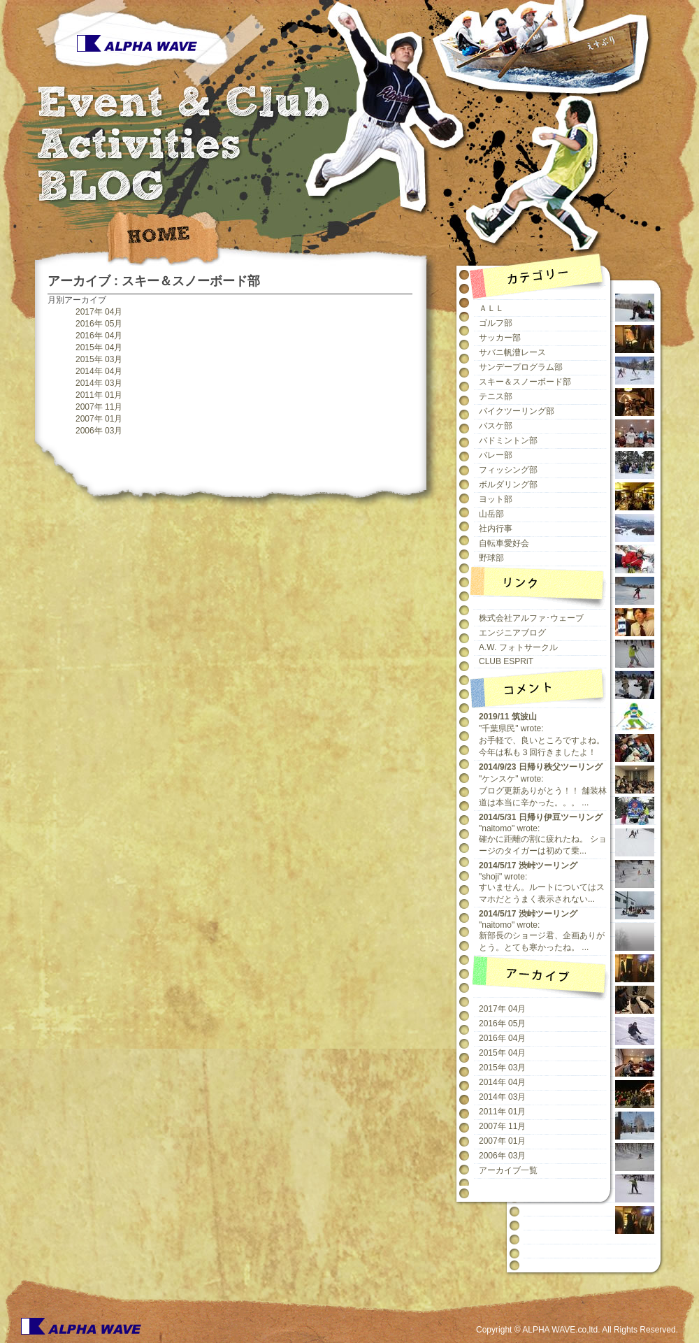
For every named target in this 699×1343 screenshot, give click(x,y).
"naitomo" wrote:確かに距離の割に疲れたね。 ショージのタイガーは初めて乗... (543, 834)
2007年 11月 (98, 407)
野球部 (491, 558)
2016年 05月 (98, 324)
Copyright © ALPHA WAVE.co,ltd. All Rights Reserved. (577, 1330)
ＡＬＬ (491, 308)
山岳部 (491, 514)
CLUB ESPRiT (506, 661)
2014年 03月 (98, 383)
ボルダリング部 (508, 484)
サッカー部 (500, 338)
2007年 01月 (98, 419)
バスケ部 (495, 426)
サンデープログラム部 (521, 367)
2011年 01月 (98, 395)
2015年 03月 (98, 359)
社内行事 (495, 528)
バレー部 (495, 455)
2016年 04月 (98, 335)
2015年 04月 (98, 347)
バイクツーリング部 (516, 411)
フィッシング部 (508, 470)
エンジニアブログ (512, 633)
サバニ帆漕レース (512, 352)
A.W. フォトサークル (518, 647)
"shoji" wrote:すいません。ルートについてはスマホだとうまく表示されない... (542, 882)
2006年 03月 (98, 431)
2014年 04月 (98, 371)
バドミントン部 (508, 440)
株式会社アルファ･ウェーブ (531, 618)
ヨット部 (495, 499)
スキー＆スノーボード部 (525, 382)
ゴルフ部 (495, 323)
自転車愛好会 (504, 543)
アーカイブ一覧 (508, 1170)
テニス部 (495, 396)
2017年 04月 (98, 312)
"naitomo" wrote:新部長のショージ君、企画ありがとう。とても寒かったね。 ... (542, 930)
